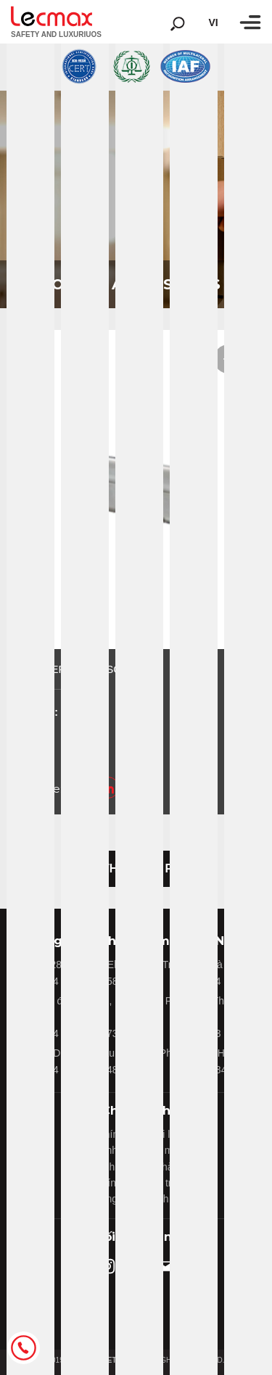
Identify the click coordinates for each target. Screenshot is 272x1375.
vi (213, 22)
